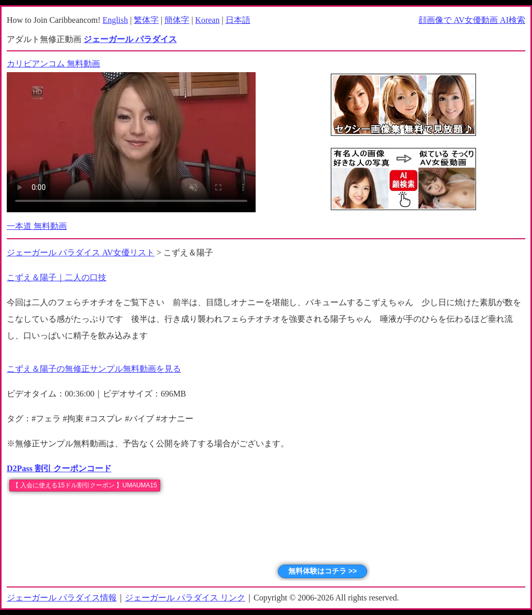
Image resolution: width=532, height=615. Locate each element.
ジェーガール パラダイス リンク (185, 597)
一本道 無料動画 (37, 226)
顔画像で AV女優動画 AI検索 (471, 20)
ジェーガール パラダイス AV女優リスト (81, 252)
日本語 (238, 20)
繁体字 (146, 20)
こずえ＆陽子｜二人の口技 (56, 277)
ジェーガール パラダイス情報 (62, 597)
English (115, 20)
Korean (207, 20)
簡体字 (176, 20)
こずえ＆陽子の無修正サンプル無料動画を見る (94, 368)
